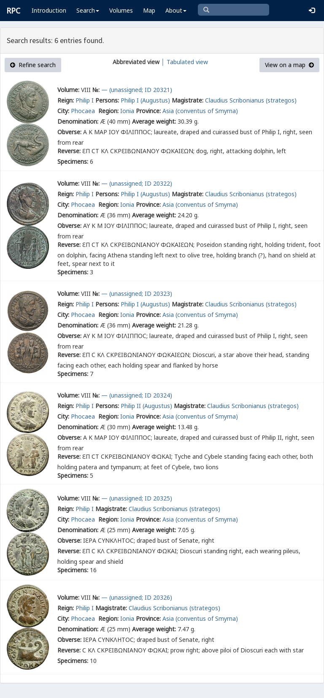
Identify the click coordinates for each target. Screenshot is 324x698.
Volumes (121, 10)
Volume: (68, 90)
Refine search (33, 65)
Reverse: (69, 151)
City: (63, 111)
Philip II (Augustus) (146, 406)
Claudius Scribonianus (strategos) (251, 100)
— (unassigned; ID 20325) (136, 498)
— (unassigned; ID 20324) (136, 395)
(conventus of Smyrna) (207, 111)
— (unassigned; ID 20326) (136, 597)
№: (96, 90)
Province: (148, 111)
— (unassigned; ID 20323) (136, 293)
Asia (168, 111)
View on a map (289, 65)
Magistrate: (187, 100)
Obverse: (69, 132)
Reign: (65, 100)
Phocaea (84, 111)
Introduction (49, 10)
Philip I (85, 100)
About (175, 10)
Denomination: (77, 121)
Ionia (127, 111)
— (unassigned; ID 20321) (136, 90)
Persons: (107, 100)
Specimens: (72, 161)
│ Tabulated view (183, 62)
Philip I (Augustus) (145, 100)
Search (87, 10)
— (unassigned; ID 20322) (136, 183)
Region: (108, 111)
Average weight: (154, 121)
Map (149, 10)
